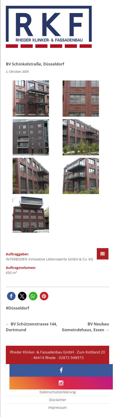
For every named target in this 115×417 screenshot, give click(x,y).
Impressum (57, 407)
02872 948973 (71, 357)
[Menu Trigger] (102, 10)
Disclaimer (57, 399)
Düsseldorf (18, 308)
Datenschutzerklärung (58, 392)
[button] (11, 296)
